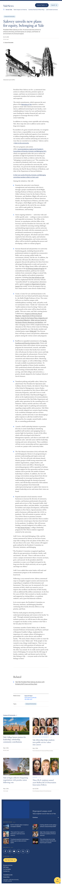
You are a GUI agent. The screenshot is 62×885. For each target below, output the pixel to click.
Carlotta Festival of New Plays (36, 9)
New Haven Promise (24, 528)
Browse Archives (7, 865)
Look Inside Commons (52, 9)
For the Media (7, 869)
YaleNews (8, 6)
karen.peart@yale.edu (30, 698)
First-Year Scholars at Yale (36, 278)
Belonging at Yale (26, 105)
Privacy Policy (6, 877)
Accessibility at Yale (7, 874)
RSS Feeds (6, 867)
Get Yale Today (10, 860)
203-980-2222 (28, 700)
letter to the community (21, 143)
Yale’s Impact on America (20, 9)
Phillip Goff (33, 332)
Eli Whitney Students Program (35, 269)
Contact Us (6, 871)
